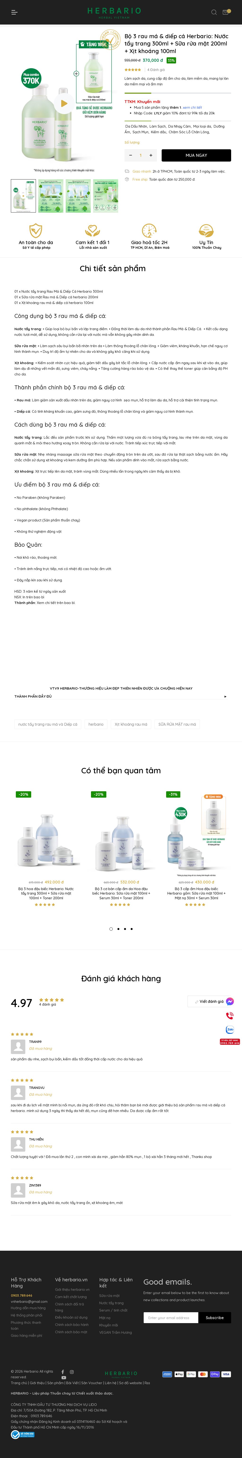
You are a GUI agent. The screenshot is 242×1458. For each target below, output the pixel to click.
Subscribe (215, 1317)
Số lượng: (132, 150)
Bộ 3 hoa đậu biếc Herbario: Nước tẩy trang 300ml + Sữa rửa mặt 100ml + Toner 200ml (46, 901)
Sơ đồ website (130, 1383)
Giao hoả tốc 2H (149, 252)
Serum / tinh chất (113, 1310)
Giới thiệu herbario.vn (72, 1289)
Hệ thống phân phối (26, 1315)
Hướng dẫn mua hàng (28, 1308)
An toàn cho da (36, 252)
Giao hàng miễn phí (26, 1335)
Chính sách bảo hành (72, 1324)
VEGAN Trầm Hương (115, 1332)
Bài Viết (72, 1383)
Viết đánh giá (209, 1009)
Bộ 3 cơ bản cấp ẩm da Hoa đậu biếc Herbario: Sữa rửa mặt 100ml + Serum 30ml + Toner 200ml (121, 901)
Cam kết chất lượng (71, 1297)
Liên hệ (111, 1383)
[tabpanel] (46, 862)
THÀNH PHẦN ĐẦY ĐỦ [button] (120, 704)
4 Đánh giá (156, 78)
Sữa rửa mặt (109, 1295)
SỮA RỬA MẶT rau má (177, 732)
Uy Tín (206, 252)
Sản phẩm (55, 1383)
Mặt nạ (104, 1318)
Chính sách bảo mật (71, 1332)
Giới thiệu (37, 1383)
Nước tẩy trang (111, 1303)
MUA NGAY (196, 163)
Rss (147, 1383)
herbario (96, 732)
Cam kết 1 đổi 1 (93, 252)
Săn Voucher (91, 1383)
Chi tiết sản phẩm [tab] (113, 276)
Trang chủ (66, 29)
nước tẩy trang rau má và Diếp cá (47, 732)
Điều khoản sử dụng (71, 1317)
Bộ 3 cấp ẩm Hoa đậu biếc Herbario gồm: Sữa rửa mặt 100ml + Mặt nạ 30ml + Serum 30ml (196, 901)
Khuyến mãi (108, 1325)
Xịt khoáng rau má (131, 732)
